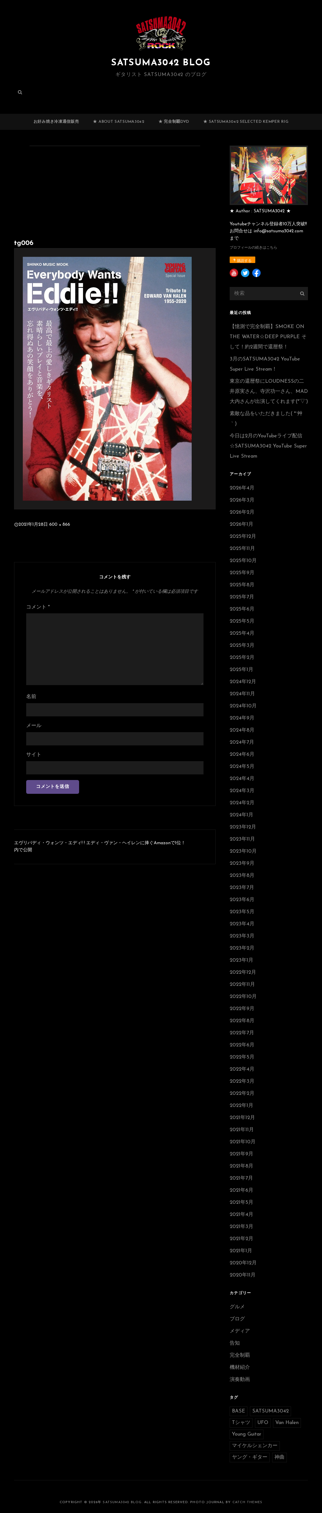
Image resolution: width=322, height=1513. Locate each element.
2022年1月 (241, 1105)
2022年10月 (243, 996)
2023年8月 (242, 875)
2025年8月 (242, 585)
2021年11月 (242, 1130)
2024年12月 (243, 682)
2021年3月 (241, 1226)
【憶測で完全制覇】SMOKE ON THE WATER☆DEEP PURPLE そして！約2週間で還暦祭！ (268, 337)
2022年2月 (242, 1093)
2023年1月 (241, 960)
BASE (238, 1411)
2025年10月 (243, 560)
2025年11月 (242, 548)
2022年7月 (242, 1033)
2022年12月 (243, 972)
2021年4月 (241, 1214)
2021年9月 (241, 1154)
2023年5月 (242, 912)
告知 (235, 1343)
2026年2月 (242, 512)
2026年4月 (242, 488)
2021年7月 (241, 1178)
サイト (33, 754)
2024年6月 (242, 754)
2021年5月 (241, 1202)
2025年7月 (242, 597)
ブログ (237, 1319)
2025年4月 (242, 633)
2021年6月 (241, 1190)
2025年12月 (243, 536)
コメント (38, 607)
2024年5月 (242, 766)
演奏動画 (240, 1379)
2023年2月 (242, 948)
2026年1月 (241, 524)
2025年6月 (242, 609)
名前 (31, 696)
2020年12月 (243, 1263)
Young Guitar (246, 1434)
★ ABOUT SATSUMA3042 (118, 122)
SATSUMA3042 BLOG (161, 63)
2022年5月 (242, 1057)
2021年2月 (241, 1239)
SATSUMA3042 (270, 1411)
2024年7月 (242, 742)
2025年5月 (242, 621)
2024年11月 (242, 694)
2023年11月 (242, 839)
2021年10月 (243, 1142)
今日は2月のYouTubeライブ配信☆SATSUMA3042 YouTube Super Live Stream (268, 446)
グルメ (237, 1307)
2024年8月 (242, 730)
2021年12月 (242, 1117)
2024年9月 (242, 718)
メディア (240, 1331)
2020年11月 (243, 1275)
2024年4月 (242, 778)
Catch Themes (247, 1502)
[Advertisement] (116, 194)
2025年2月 (242, 657)
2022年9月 (242, 1008)
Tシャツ (241, 1422)
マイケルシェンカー (255, 1446)
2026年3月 (242, 500)
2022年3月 (242, 1081)
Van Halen (287, 1422)
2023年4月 (242, 924)
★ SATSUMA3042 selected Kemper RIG (246, 122)
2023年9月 (242, 863)
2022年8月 (242, 1021)
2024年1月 (241, 815)
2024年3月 (242, 791)
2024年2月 (242, 803)
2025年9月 (242, 573)
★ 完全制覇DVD (173, 122)
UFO (262, 1422)
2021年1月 (241, 1251)
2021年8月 (241, 1166)
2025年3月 (242, 645)
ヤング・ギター (249, 1457)
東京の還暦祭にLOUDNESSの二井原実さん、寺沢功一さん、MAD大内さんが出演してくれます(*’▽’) (269, 391)
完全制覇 (240, 1355)
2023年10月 (243, 851)
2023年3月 (242, 936)
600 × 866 (59, 524)
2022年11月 (242, 984)
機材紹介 (240, 1367)
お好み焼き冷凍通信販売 (56, 122)
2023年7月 (242, 887)
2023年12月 (243, 827)
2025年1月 (241, 669)
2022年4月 (242, 1069)
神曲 (279, 1457)
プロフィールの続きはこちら (253, 247)
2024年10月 (243, 706)
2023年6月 (242, 900)
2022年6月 (242, 1045)
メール (33, 725)
